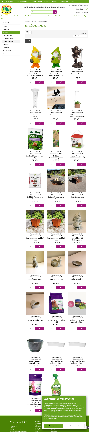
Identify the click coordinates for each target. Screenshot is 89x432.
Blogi (72, 2)
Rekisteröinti (74, 5)
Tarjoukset (42, 16)
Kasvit (12, 16)
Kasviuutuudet (8, 35)
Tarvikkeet (21, 16)
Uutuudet (32, 16)
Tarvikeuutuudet (8, 41)
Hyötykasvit (38, 429)
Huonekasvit (38, 427)
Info (2, 18)
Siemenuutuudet (9, 38)
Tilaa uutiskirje (64, 2)
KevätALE (4, 16)
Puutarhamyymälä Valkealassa (41, 2)
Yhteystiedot (9, 2)
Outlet (74, 16)
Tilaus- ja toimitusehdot (22, 2)
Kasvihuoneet (64, 16)
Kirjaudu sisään (84, 5)
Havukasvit (38, 425)
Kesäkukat (38, 430)
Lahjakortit (52, 16)
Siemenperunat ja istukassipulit (56, 429)
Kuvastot (54, 2)
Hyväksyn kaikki (53, 426)
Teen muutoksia (74, 426)
